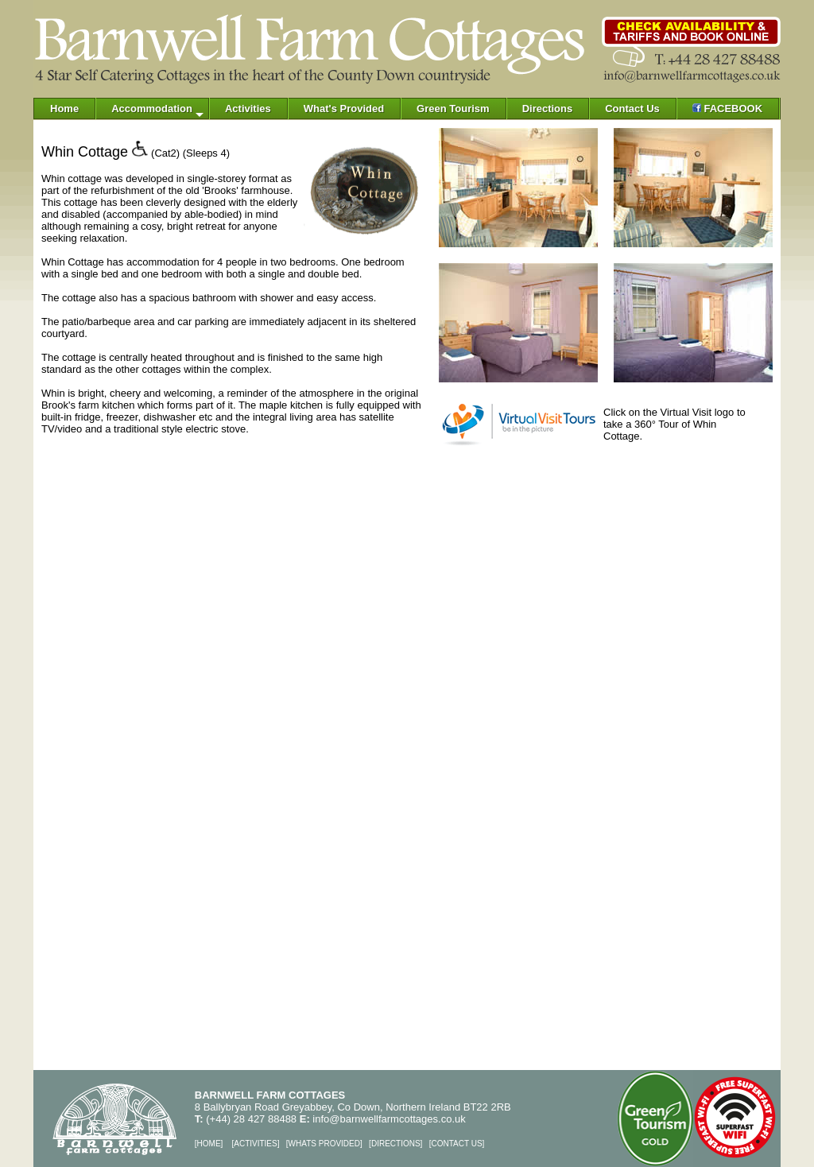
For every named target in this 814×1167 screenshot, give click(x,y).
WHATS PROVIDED (324, 1143)
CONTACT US (456, 1143)
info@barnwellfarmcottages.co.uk (388, 1119)
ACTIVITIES (255, 1143)
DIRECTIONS (396, 1143)
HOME (209, 1143)
